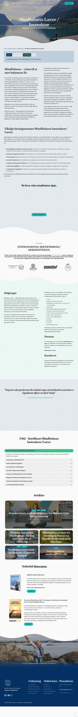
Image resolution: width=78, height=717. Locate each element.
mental (38, 510)
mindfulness (43, 510)
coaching (34, 510)
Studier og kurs (12, 48)
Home (5, 48)
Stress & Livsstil (47, 519)
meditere (56, 548)
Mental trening (41, 519)
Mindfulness (20, 48)
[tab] (9, 54)
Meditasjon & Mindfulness (33, 519)
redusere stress (30, 82)
